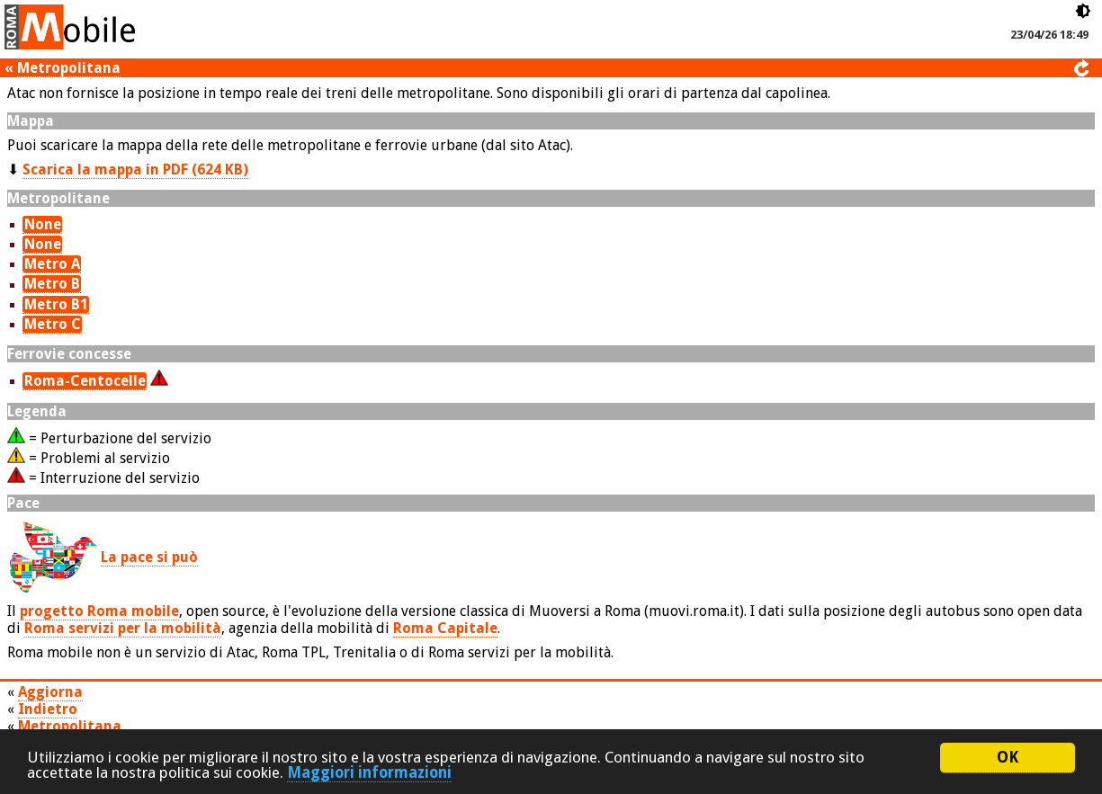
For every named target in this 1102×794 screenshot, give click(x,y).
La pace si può (149, 557)
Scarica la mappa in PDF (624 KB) (135, 169)
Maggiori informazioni (369, 772)
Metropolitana (69, 67)
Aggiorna (50, 691)
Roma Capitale (445, 628)
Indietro (47, 709)
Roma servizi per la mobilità (122, 628)
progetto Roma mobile (99, 611)
